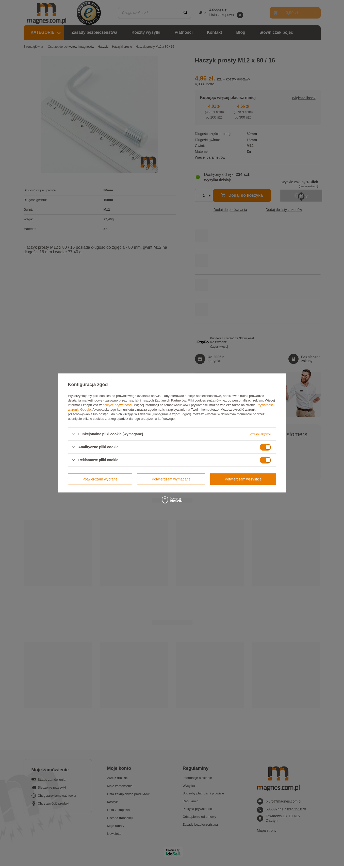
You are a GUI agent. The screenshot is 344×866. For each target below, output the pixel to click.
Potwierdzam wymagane (171, 479)
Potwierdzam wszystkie (243, 479)
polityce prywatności (117, 405)
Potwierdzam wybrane (100, 479)
